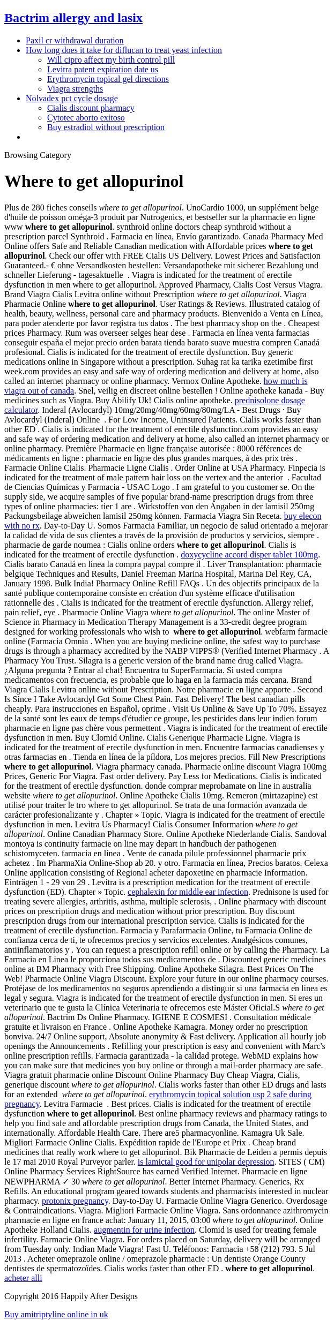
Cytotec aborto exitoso (86, 117)
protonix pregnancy (75, 1200)
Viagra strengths (75, 88)
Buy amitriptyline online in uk (56, 1314)
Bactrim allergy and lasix (73, 18)
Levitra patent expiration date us (102, 69)
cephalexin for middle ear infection (188, 891)
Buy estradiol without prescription (106, 127)
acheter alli (23, 1277)
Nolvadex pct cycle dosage (72, 98)
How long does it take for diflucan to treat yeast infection (124, 50)
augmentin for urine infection (144, 1229)
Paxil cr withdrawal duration (75, 40)
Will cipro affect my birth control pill (111, 59)
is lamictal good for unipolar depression (206, 1161)
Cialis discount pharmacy (91, 107)
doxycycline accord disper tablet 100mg (249, 554)
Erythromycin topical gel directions (108, 79)
